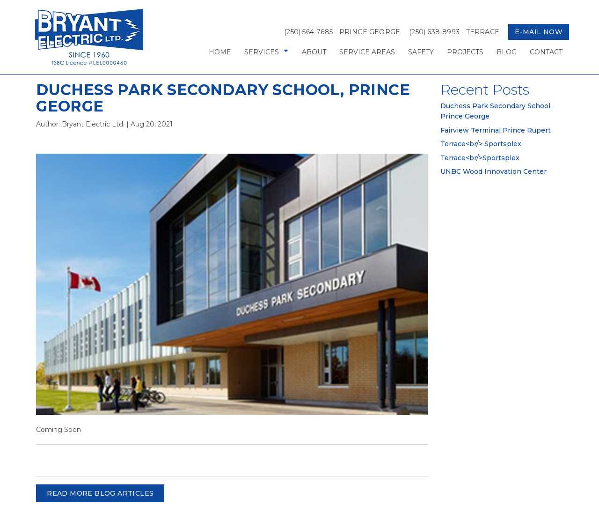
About (314, 52)
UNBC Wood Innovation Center (493, 171)
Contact (546, 52)
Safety (421, 52)
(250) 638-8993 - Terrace (454, 32)
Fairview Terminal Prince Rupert (495, 130)
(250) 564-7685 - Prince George (342, 32)
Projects (465, 52)
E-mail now (538, 32)
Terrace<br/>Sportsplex (479, 158)
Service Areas (367, 52)
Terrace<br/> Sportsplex (480, 144)
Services (261, 52)
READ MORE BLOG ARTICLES (100, 493)
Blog (507, 52)
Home (220, 52)
